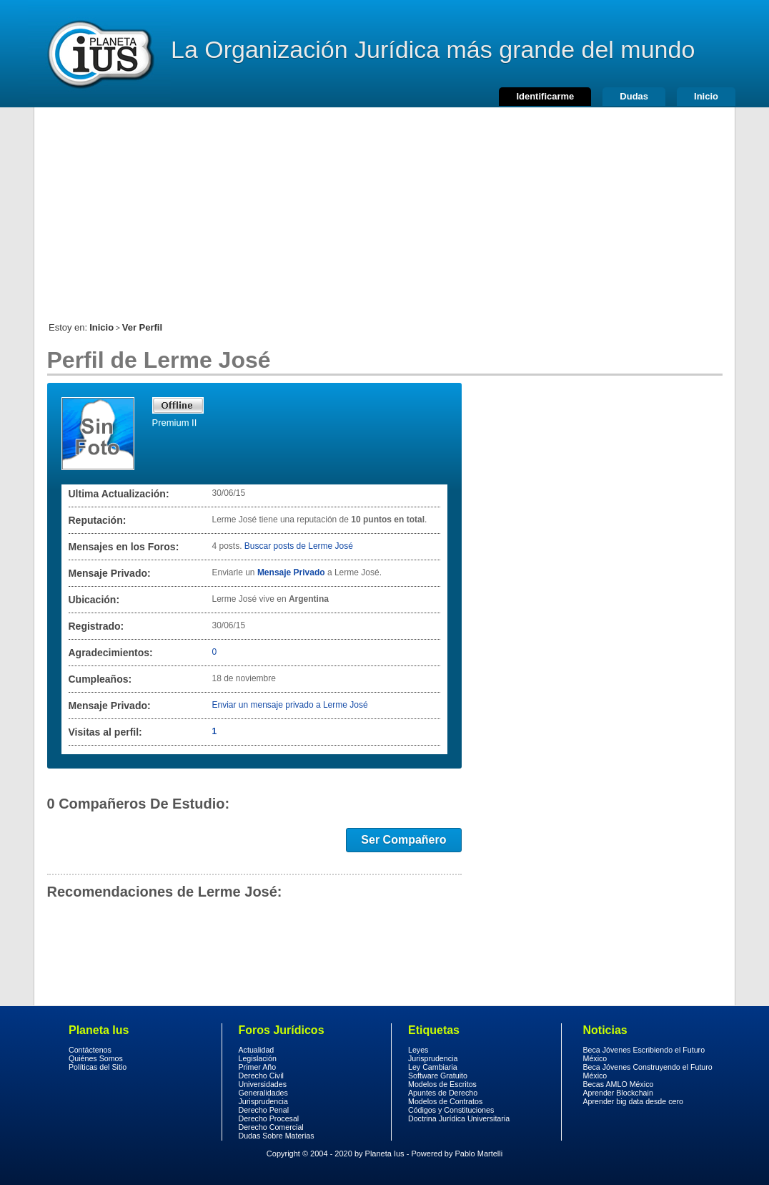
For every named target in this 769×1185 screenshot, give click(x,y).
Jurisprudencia (263, 1101)
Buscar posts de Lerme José (298, 546)
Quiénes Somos (96, 1058)
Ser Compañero (403, 840)
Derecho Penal (264, 1110)
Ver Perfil (142, 327)
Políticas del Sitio (97, 1067)
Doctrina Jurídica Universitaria (459, 1118)
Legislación (258, 1058)
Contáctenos (90, 1049)
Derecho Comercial (271, 1127)
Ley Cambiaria (432, 1067)
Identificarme (545, 96)
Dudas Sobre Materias (276, 1135)
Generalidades (263, 1092)
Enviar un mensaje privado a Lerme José (290, 705)
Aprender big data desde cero (633, 1101)
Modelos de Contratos (445, 1101)
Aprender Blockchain (618, 1092)
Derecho (99, 53)
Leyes (418, 1049)
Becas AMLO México (618, 1084)
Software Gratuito (437, 1075)
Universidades (263, 1084)
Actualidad (256, 1049)
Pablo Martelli (479, 1153)
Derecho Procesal (269, 1118)
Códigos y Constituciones (451, 1110)
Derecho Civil (261, 1075)
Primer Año (258, 1067)
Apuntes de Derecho (442, 1092)
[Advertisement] (384, 207)
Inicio (706, 96)
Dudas (634, 96)
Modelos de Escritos (442, 1084)
